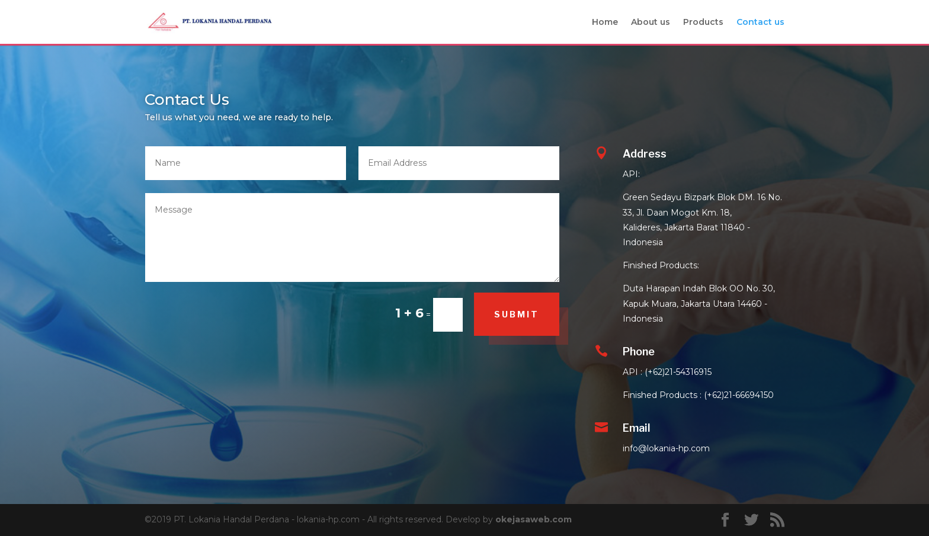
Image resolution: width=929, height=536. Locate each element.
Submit (516, 314)
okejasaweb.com (533, 519)
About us (650, 22)
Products (703, 22)
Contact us (760, 22)
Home (605, 22)
